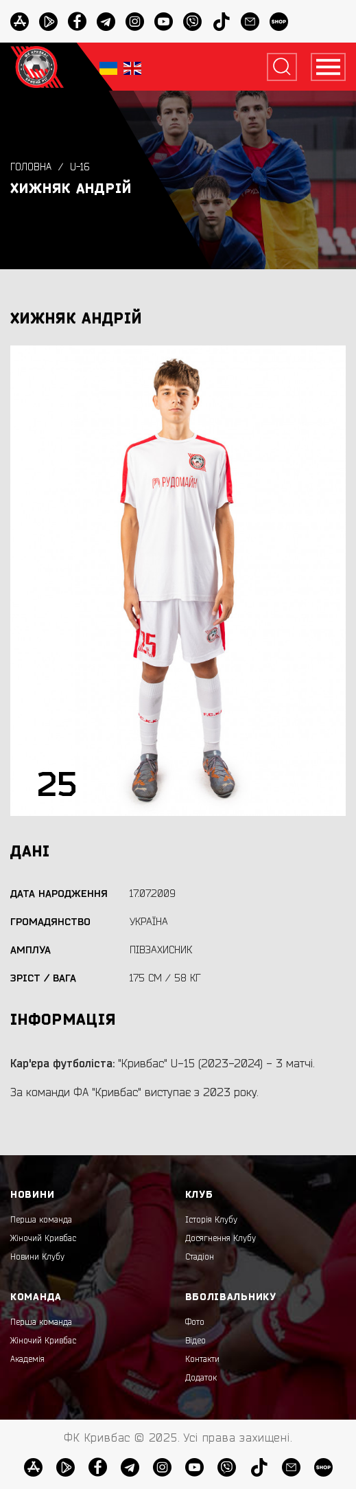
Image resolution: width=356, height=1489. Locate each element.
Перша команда (41, 1220)
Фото (194, 1322)
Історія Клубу (211, 1220)
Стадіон (199, 1257)
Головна (30, 167)
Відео (195, 1340)
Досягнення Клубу (220, 1238)
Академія (27, 1359)
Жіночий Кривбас (43, 1238)
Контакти (202, 1359)
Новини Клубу (37, 1257)
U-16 (80, 167)
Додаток (201, 1378)
